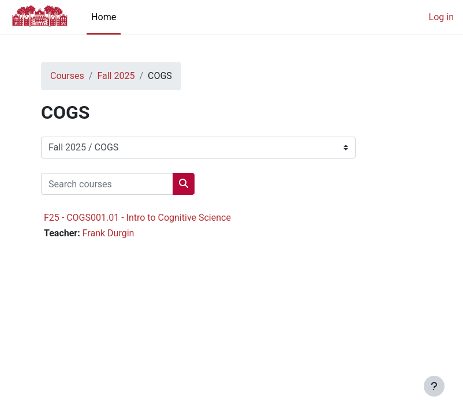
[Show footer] (434, 386)
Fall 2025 (116, 75)
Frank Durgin (109, 233)
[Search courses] (107, 184)
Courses (67, 75)
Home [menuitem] (103, 17)
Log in (441, 17)
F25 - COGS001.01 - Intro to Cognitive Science (137, 217)
